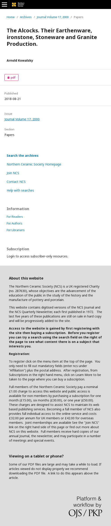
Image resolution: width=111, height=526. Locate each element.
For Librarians (16, 230)
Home (11, 17)
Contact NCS (16, 182)
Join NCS (13, 173)
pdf (9, 77)
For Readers (15, 217)
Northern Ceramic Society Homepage (34, 164)
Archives (26, 17)
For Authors (14, 223)
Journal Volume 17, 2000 (53, 17)
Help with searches (20, 190)
